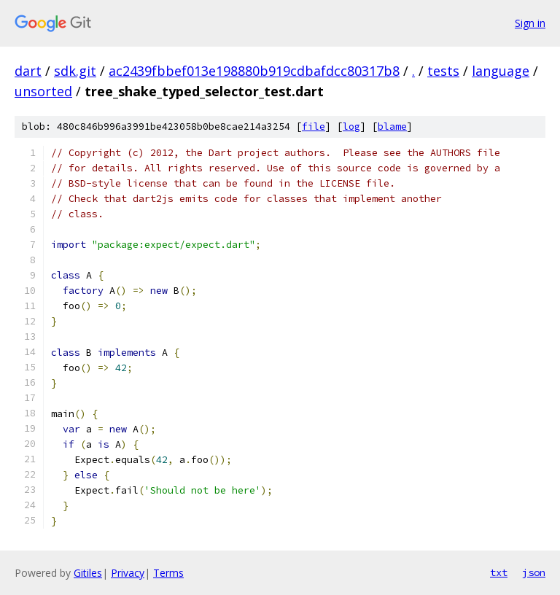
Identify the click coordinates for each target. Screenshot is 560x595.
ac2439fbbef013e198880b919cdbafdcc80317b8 (254, 70)
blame (392, 126)
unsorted (43, 91)
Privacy (127, 573)
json (533, 572)
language (500, 70)
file (313, 126)
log (351, 126)
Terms (168, 573)
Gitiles (88, 573)
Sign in (530, 23)
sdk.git (75, 70)
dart (28, 70)
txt (499, 572)
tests (443, 70)
